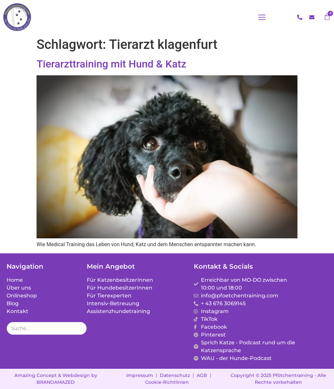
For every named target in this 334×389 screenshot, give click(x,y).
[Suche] (79, 328)
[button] (262, 17)
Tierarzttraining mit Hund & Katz (111, 64)
